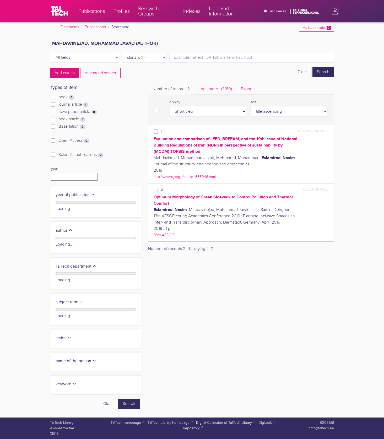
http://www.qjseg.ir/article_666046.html (185, 177)
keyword (66, 384)
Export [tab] (246, 88)
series (64, 337)
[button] (334, 11)
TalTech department (76, 266)
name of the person (76, 361)
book (66, 97)
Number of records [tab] (171, 88)
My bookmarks (316, 28)
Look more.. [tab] (215, 88)
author (64, 230)
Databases (70, 27)
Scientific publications (80, 155)
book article (71, 119)
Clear (302, 71)
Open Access (73, 140)
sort (253, 102)
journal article (73, 104)
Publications (95, 27)
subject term (70, 302)
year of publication (75, 194)
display (174, 102)
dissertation (71, 126)
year (54, 169)
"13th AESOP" (164, 235)
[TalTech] (59, 11)
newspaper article (77, 112)
